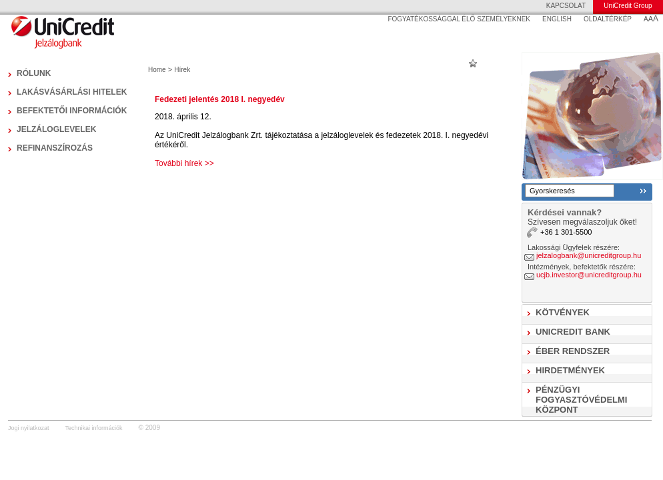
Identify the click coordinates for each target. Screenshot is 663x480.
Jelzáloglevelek (56, 129)
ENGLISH (557, 19)
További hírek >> (184, 163)
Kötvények (563, 312)
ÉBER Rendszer (573, 351)
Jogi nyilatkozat (28, 428)
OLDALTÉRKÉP (608, 19)
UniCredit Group (628, 5)
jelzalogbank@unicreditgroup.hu (588, 255)
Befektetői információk (72, 110)
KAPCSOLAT (566, 5)
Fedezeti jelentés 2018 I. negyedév (220, 99)
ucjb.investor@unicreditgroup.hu (589, 275)
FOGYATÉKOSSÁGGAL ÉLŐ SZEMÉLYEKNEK (459, 19)
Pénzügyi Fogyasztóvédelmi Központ (581, 400)
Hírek (182, 69)
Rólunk (34, 73)
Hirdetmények (570, 370)
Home (157, 69)
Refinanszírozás (55, 148)
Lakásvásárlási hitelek (72, 92)
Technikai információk (94, 428)
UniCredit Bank (573, 332)
